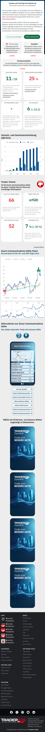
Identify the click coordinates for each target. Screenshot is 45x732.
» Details (12, 55)
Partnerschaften (24, 61)
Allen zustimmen (32, 37)
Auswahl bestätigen (14, 37)
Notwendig (13, 44)
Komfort (34, 44)
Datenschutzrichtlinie (8, 19)
